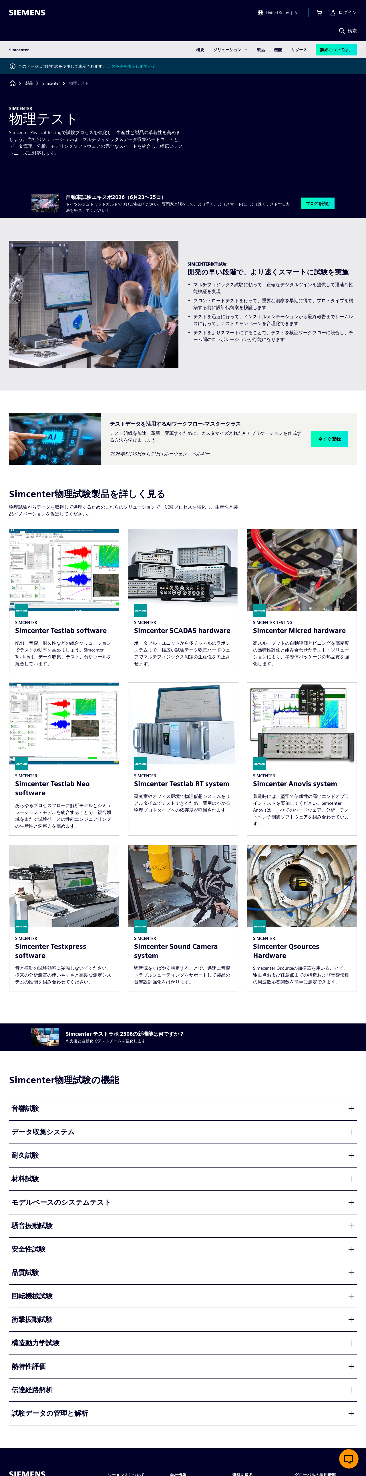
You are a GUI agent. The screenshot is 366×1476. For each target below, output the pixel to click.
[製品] (29, 83)
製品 (261, 49)
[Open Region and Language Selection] (277, 12)
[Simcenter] (51, 83)
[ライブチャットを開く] (349, 1459)
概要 (200, 49)
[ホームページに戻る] (12, 83)
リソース (299, 49)
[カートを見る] (319, 12)
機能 (278, 49)
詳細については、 (336, 49)
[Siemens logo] (27, 12)
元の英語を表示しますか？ (132, 66)
